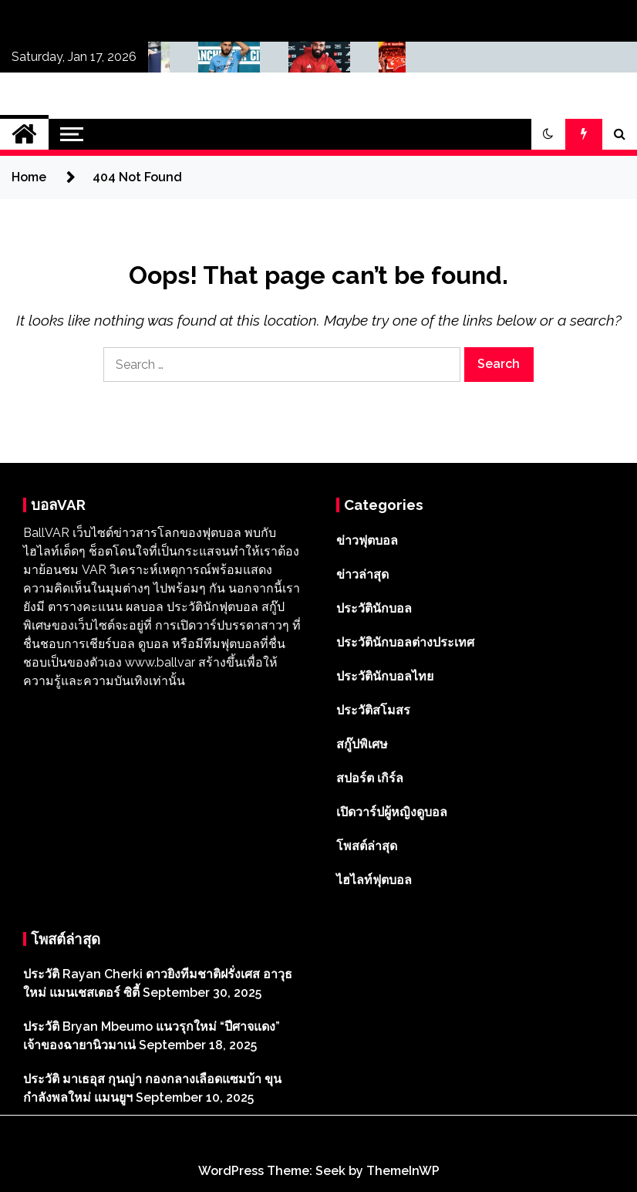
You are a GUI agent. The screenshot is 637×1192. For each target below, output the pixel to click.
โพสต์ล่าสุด (366, 846)
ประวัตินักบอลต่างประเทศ (405, 642)
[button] (548, 134)
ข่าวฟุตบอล (367, 540)
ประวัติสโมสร (373, 710)
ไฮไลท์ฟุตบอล (374, 880)
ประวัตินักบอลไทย (384, 676)
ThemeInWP (403, 1170)
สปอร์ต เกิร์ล (369, 778)
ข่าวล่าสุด (362, 574)
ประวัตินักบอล (374, 608)
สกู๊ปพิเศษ (362, 744)
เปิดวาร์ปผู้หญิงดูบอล (391, 812)
